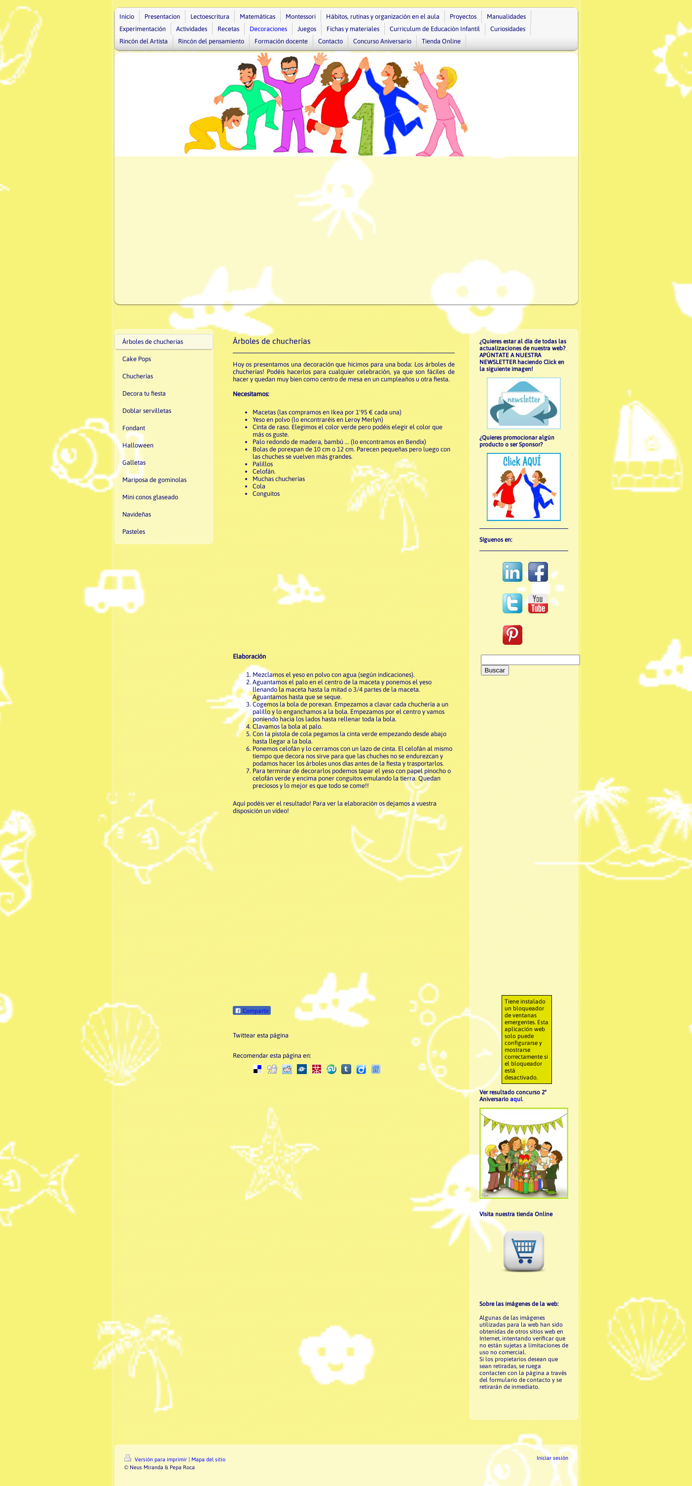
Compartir (252, 1010)
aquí (516, 1099)
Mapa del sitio (208, 1459)
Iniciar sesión (552, 1458)
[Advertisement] (346, 230)
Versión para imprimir (156, 1459)
